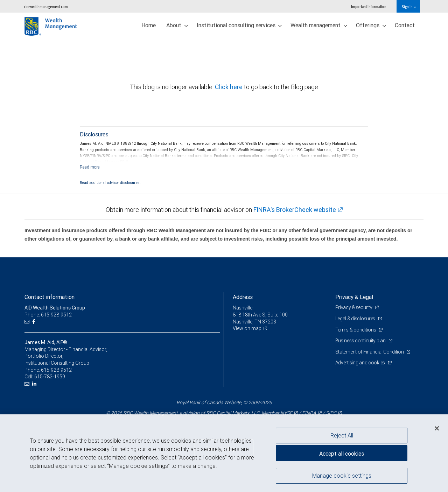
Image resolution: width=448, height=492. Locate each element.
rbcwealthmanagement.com (46, 6)
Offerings (371, 25)
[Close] (436, 428)
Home (148, 25)
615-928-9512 (56, 370)
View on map (247, 328)
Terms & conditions (356, 330)
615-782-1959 (49, 376)
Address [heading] (243, 296)
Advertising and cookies (360, 362)
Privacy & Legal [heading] (354, 296)
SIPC (331, 413)
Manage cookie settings (341, 475)
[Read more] (90, 167)
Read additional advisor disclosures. (110, 182)
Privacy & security (354, 307)
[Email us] (27, 322)
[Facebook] (34, 322)
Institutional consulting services (239, 25)
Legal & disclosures (355, 318)
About (177, 25)
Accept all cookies (341, 453)
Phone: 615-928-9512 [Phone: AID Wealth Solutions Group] (48, 315)
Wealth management (318, 25)
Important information (368, 6)
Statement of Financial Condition (370, 352)
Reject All (341, 435)
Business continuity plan (361, 340)
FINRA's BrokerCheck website (294, 210)
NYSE (286, 413)
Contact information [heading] (49, 296)
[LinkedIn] (35, 383)
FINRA (309, 413)
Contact (405, 25)
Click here (229, 87)
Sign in (409, 6)
